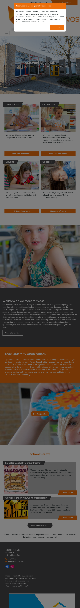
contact (34, 22)
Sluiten (57, 27)
